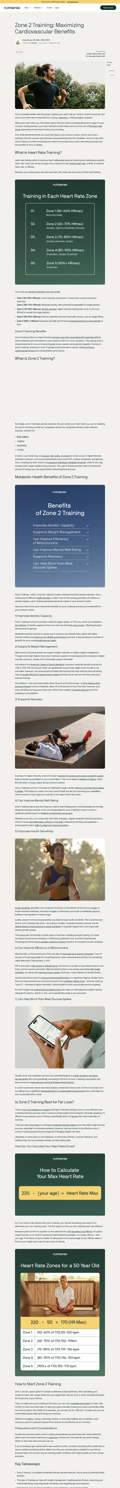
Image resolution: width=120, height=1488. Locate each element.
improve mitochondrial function (55, 978)
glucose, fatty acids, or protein (56, 456)
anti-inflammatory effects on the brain (46, 822)
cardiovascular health (46, 640)
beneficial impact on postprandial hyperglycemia (62, 1091)
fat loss (74, 1116)
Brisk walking (23, 436)
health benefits (43, 598)
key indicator (20, 625)
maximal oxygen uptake (49, 972)
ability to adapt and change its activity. (52, 825)
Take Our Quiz (108, 8)
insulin (94, 908)
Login (57, 8)
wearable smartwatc (80, 1403)
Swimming (21, 445)
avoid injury (53, 1437)
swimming (63, 117)
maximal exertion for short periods (85, 321)
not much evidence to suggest (36, 1110)
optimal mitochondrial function (47, 989)
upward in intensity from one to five (44, 292)
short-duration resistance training (50, 942)
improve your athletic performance (50, 637)
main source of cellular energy (44, 966)
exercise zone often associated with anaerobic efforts (76, 337)
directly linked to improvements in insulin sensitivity (38, 926)
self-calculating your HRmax (79, 1231)
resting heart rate (77, 163)
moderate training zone (73, 981)
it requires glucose (80, 690)
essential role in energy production (78, 954)
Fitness (34, 43)
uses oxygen (78, 625)
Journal (49, 8)
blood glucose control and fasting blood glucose (52, 1082)
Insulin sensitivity (22, 908)
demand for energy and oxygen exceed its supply (80, 776)
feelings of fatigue (87, 779)
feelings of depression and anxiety (56, 813)
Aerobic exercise (49, 309)
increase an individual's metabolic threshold (66, 462)
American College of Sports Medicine (47, 664)
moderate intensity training (64, 1125)
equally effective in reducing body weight (40, 674)
